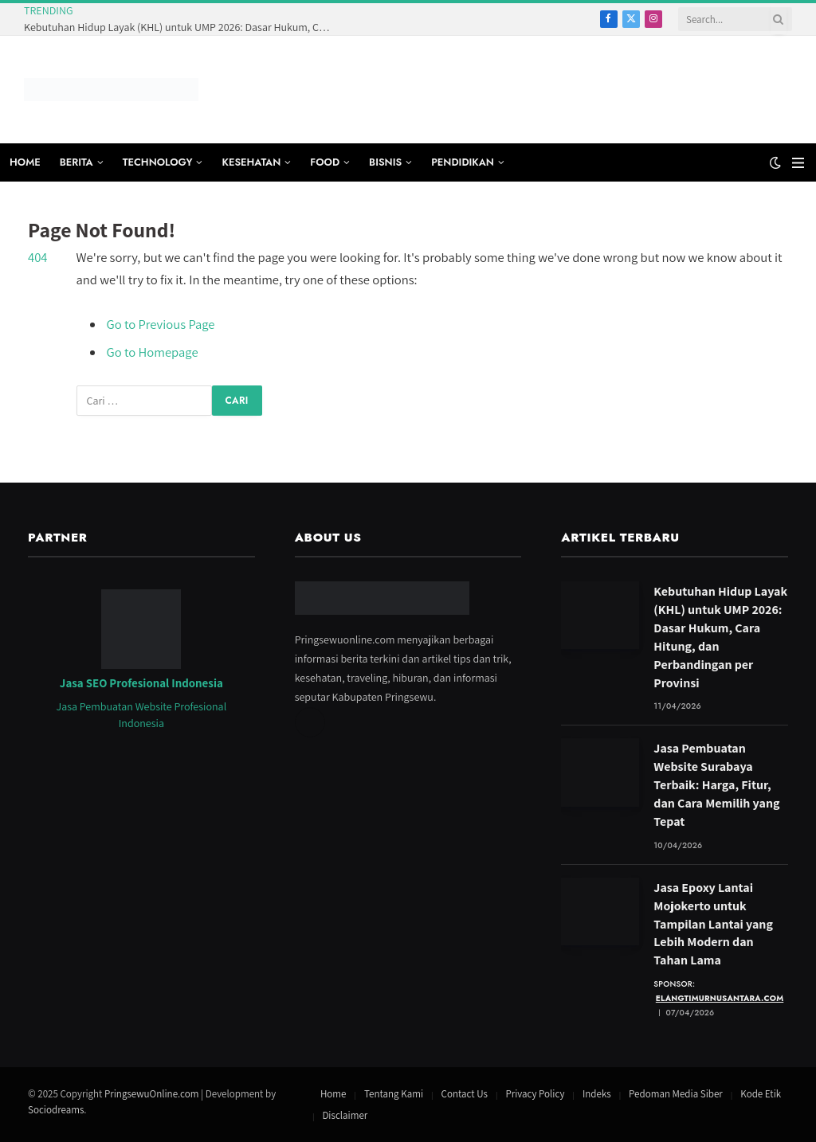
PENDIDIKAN (462, 162)
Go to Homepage (152, 352)
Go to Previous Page (161, 324)
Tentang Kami (393, 1094)
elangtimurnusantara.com (719, 998)
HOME (25, 162)
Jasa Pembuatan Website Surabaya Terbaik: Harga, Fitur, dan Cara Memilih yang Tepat (716, 785)
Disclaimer (344, 1115)
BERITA (76, 162)
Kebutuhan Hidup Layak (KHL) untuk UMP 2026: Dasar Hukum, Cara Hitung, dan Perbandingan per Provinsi (183, 27)
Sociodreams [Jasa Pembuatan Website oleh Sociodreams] (56, 1110)
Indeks (597, 1094)
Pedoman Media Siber (676, 1094)
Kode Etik (760, 1094)
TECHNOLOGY (158, 162)
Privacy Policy (534, 1094)
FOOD (324, 162)
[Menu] (798, 163)
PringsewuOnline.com (151, 1094)
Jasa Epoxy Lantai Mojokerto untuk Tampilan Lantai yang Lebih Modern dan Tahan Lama (713, 924)
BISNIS (385, 162)
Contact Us (464, 1094)
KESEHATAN (251, 162)
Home (333, 1094)
